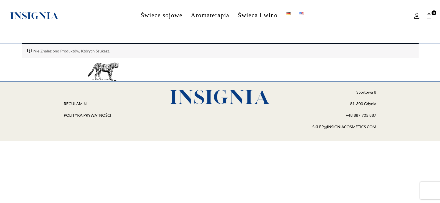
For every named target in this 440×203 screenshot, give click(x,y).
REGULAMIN (76, 103)
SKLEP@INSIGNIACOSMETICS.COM (344, 126)
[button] (431, 15)
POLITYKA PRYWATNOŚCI (87, 115)
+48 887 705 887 (361, 115)
